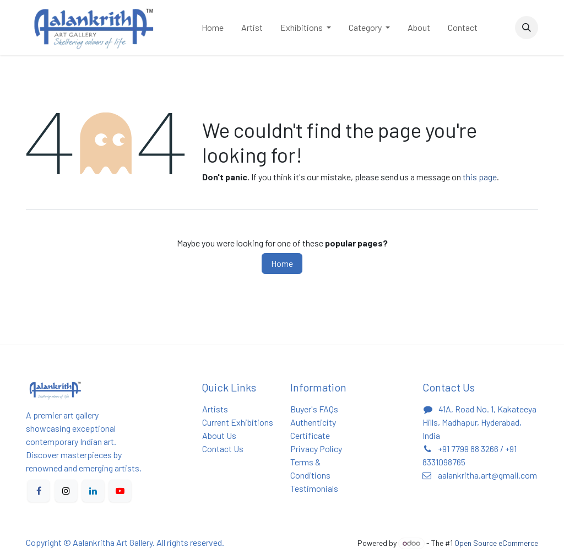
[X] (66, 491)
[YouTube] (120, 491)
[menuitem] (212, 28)
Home (282, 263)
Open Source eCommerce (496, 543)
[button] (526, 27)
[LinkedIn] (93, 491)
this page (480, 176)
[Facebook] (39, 491)
